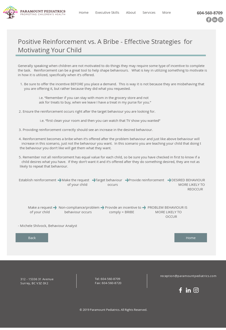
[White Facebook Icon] (180, 290)
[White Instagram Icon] (196, 290)
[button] (131, 12)
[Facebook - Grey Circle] (209, 19)
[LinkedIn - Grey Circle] (215, 19)
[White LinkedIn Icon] (188, 290)
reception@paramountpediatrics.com (188, 276)
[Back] (32, 237)
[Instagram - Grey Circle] (220, 19)
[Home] (190, 237)
